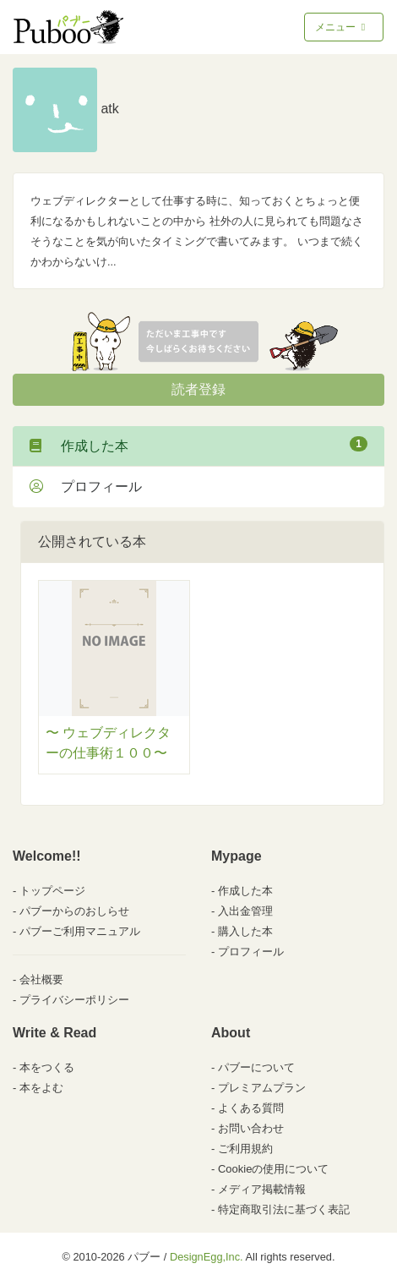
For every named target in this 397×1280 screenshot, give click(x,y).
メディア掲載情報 (262, 1189)
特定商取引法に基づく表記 (284, 1209)
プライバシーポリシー (74, 999)
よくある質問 (251, 1108)
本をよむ (41, 1087)
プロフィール (86, 486)
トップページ (52, 890)
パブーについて (256, 1067)
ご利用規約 (245, 1148)
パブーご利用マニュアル (79, 931)
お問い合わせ (251, 1128)
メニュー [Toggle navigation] (341, 27)
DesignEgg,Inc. (206, 1256)
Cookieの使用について (273, 1168)
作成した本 (198, 444)
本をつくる (46, 1067)
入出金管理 (245, 911)
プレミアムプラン (262, 1087)
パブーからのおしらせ (74, 911)
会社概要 (41, 979)
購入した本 (245, 931)
